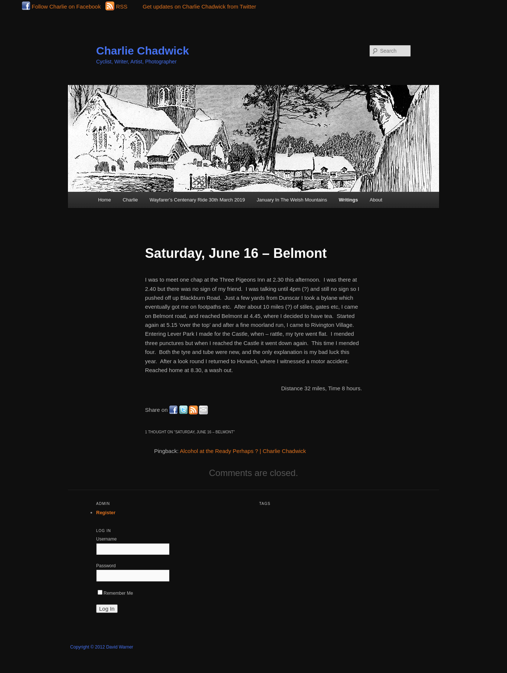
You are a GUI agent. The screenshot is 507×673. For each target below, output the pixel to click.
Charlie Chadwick (142, 51)
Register (105, 512)
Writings (348, 200)
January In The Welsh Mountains (292, 200)
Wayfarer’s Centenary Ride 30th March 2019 (197, 200)
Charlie (130, 200)
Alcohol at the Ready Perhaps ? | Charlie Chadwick (243, 451)
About (376, 200)
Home (104, 200)
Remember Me (115, 593)
